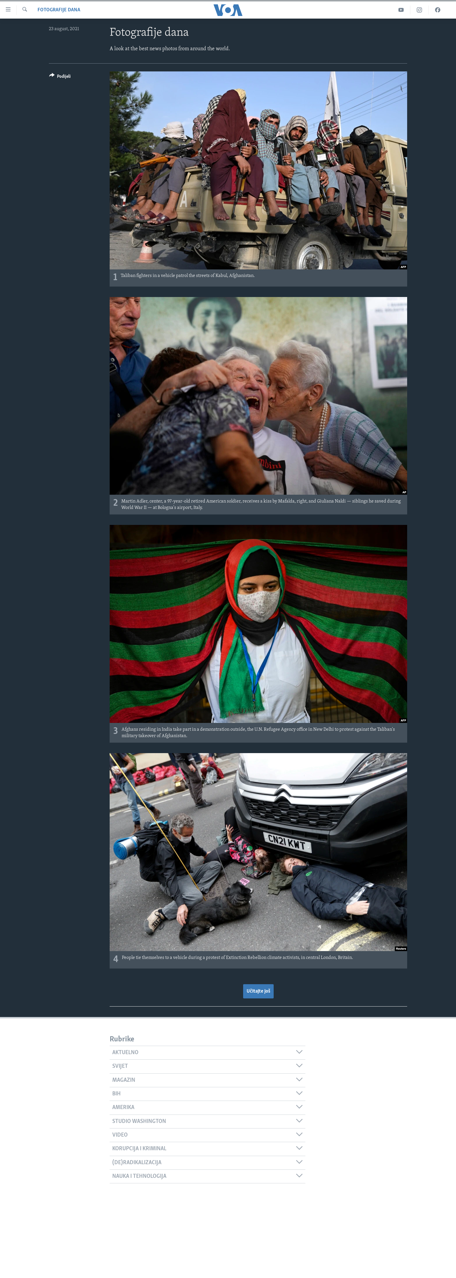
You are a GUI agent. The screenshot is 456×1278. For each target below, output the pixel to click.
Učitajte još (258, 991)
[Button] (60, 77)
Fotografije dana (59, 10)
